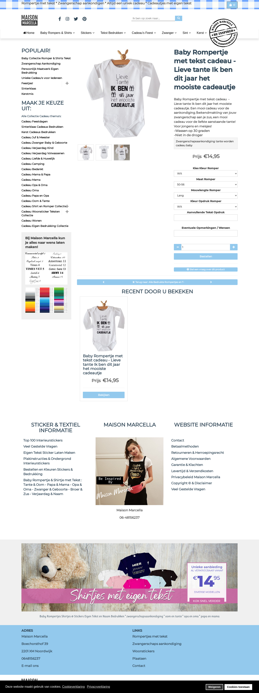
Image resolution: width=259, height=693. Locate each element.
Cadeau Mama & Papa (35, 174)
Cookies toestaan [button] (238, 686)
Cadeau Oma (30, 190)
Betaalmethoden (185, 446)
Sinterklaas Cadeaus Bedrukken (42, 126)
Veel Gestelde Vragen (40, 446)
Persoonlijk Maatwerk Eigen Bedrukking (39, 70)
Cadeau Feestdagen (34, 121)
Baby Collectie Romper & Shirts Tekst (46, 58)
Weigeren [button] (214, 686)
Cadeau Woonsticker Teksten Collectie (40, 213)
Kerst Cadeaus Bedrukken (38, 132)
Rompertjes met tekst (149, 636)
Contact (177, 440)
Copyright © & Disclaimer (191, 483)
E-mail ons (29, 666)
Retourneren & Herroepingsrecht (197, 453)
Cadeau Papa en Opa (35, 195)
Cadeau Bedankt (32, 169)
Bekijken (103, 395)
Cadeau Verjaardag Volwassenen (42, 153)
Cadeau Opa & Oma (34, 185)
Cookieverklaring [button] (73, 686)
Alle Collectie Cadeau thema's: (41, 116)
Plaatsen (139, 658)
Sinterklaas (28, 88)
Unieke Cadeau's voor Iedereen (41, 78)
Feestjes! (27, 83)
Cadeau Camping (32, 164)
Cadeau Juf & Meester (35, 137)
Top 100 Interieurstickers (42, 440)
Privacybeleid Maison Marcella (195, 477)
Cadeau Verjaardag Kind (37, 148)
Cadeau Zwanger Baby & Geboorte (44, 142)
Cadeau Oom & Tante (35, 201)
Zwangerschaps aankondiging (156, 644)
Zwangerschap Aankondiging (40, 63)
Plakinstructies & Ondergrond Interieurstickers (47, 461)
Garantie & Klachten (187, 465)
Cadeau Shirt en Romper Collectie (43, 206)
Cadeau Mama (30, 179)
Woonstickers (143, 651)
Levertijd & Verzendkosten (192, 471)
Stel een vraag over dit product (206, 269)
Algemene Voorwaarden (190, 459)
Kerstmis (27, 94)
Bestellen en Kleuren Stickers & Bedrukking (48, 472)
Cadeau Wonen (31, 220)
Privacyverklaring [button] (98, 686)
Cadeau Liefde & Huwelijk (38, 158)
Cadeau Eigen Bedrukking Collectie (44, 226)
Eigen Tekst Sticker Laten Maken (49, 453)
